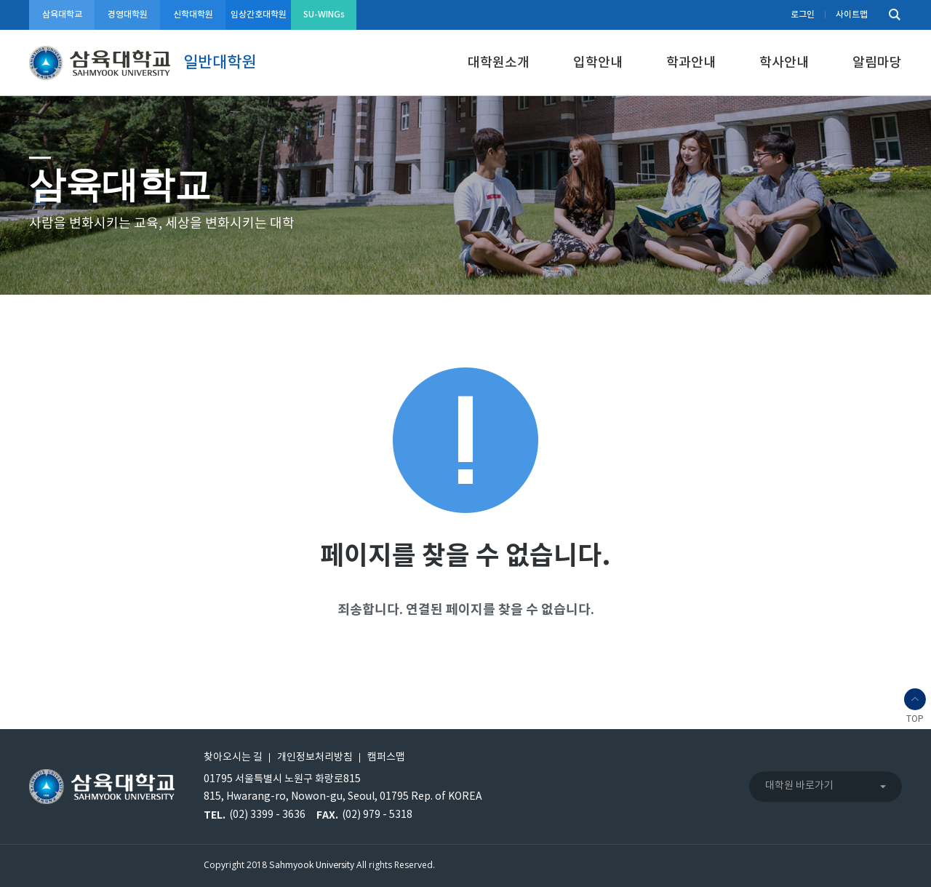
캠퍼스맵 (386, 757)
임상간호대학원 (259, 14)
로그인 (803, 14)
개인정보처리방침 (315, 757)
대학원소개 (499, 63)
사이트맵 (852, 14)
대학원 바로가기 (799, 786)
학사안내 (784, 63)
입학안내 (598, 63)
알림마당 (877, 63)
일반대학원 (219, 62)
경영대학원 (128, 14)
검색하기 (891, 15)
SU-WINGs (324, 14)
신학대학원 (193, 14)
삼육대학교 (62, 14)
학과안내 (691, 63)
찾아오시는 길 (233, 757)
